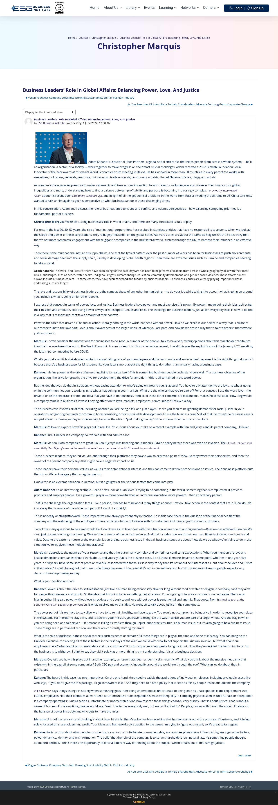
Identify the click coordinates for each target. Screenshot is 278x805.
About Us (111, 7)
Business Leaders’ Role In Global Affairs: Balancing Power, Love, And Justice (166, 37)
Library (131, 7)
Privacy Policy (244, 787)
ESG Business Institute (52, 123)
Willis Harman (43, 691)
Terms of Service (228, 787)
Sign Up (257, 8)
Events (149, 7)
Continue (139, 801)
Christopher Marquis (102, 37)
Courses (81, 37)
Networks (188, 7)
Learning (166, 7)
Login (238, 8)
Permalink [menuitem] (245, 755)
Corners (209, 7)
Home (94, 7)
